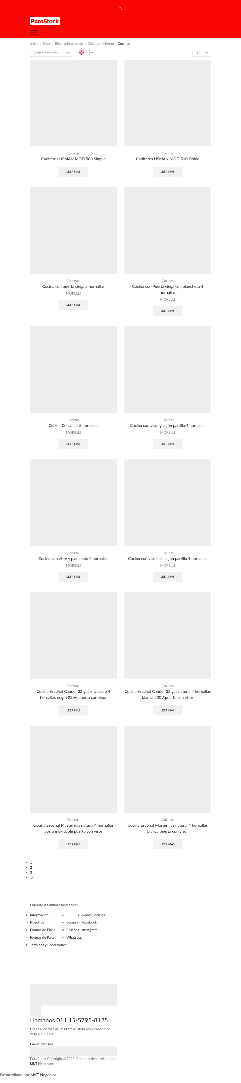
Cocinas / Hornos (101, 43)
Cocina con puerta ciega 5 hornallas (73, 286)
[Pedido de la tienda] (51, 53)
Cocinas (73, 153)
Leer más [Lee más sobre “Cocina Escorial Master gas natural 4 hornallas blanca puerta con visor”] (168, 844)
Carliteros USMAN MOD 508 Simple (73, 158)
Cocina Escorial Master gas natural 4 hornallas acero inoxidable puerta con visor (73, 828)
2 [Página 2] (31, 867)
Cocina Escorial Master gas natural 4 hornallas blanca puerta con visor (167, 828)
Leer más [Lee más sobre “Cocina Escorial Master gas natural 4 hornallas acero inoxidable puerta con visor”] (73, 844)
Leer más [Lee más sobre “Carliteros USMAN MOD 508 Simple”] (73, 171)
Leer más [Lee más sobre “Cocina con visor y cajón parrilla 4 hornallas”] (168, 444)
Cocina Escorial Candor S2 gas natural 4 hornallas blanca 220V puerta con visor (167, 694)
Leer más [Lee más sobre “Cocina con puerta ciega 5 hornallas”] (73, 304)
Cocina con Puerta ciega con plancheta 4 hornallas (167, 289)
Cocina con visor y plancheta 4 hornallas (73, 558)
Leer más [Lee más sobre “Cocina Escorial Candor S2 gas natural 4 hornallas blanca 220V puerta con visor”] (168, 710)
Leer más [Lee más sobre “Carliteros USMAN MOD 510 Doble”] (168, 171)
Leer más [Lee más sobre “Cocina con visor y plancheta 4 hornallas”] (73, 576)
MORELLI (73, 293)
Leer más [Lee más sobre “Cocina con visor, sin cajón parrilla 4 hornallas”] (168, 576)
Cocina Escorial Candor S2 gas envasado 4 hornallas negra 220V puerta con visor (73, 694)
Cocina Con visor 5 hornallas (73, 425)
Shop (47, 43)
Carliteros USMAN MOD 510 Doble (167, 158)
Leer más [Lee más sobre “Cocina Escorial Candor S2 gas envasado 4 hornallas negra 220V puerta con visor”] (73, 710)
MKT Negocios (41, 1064)
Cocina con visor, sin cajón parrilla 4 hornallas (167, 558)
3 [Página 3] (31, 872)
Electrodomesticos (69, 43)
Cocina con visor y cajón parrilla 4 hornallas (167, 425)
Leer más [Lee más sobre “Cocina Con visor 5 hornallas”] (73, 444)
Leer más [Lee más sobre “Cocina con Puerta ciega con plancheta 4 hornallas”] (168, 310)
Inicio (34, 43)
